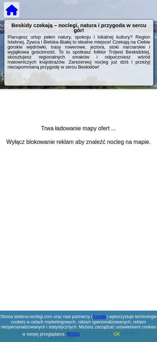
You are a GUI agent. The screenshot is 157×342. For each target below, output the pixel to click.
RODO (73, 334)
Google (100, 316)
